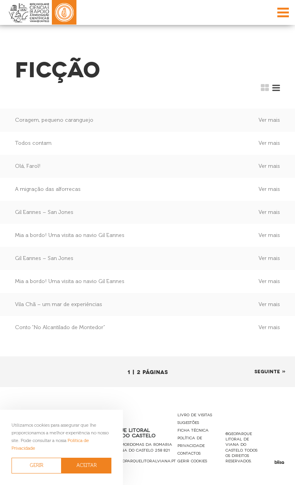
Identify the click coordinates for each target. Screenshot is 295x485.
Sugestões (188, 422)
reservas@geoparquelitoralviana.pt (135, 460)
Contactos (189, 452)
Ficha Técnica (193, 429)
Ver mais (269, 120)
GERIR (36, 465)
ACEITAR (86, 465)
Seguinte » (270, 371)
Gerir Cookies (192, 460)
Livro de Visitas (194, 414)
